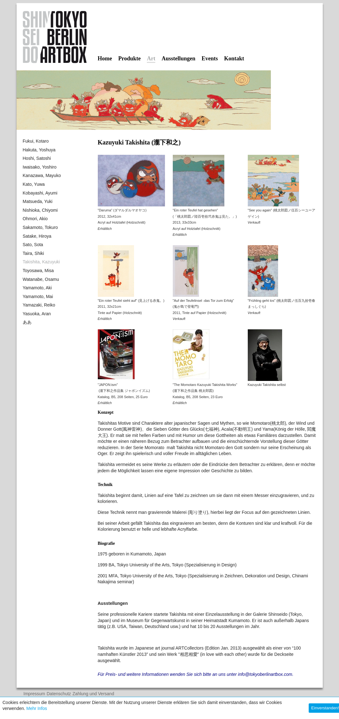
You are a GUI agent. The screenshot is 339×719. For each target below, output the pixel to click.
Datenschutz (59, 694)
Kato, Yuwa (34, 184)
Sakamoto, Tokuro (40, 227)
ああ (27, 322)
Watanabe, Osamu (41, 279)
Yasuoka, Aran (37, 313)
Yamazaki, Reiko (39, 304)
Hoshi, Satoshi (37, 158)
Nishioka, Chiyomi (40, 210)
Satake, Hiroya (37, 236)
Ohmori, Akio (35, 218)
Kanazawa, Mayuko (42, 175)
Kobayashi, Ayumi (40, 192)
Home (105, 58)
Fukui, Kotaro (36, 141)
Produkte (129, 58)
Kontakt (234, 58)
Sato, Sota (33, 244)
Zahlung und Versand (93, 694)
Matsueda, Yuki (37, 201)
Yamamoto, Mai (38, 296)
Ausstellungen (178, 58)
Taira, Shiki (33, 253)
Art (151, 59)
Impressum (34, 694)
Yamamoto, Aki (37, 287)
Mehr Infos (36, 708)
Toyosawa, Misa (38, 270)
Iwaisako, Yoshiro (40, 167)
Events (210, 58)
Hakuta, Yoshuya (39, 149)
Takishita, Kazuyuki (41, 261)
